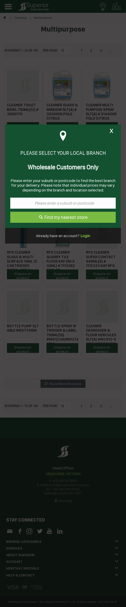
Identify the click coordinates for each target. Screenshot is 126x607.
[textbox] (63, 203)
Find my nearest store (66, 217)
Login (85, 235)
